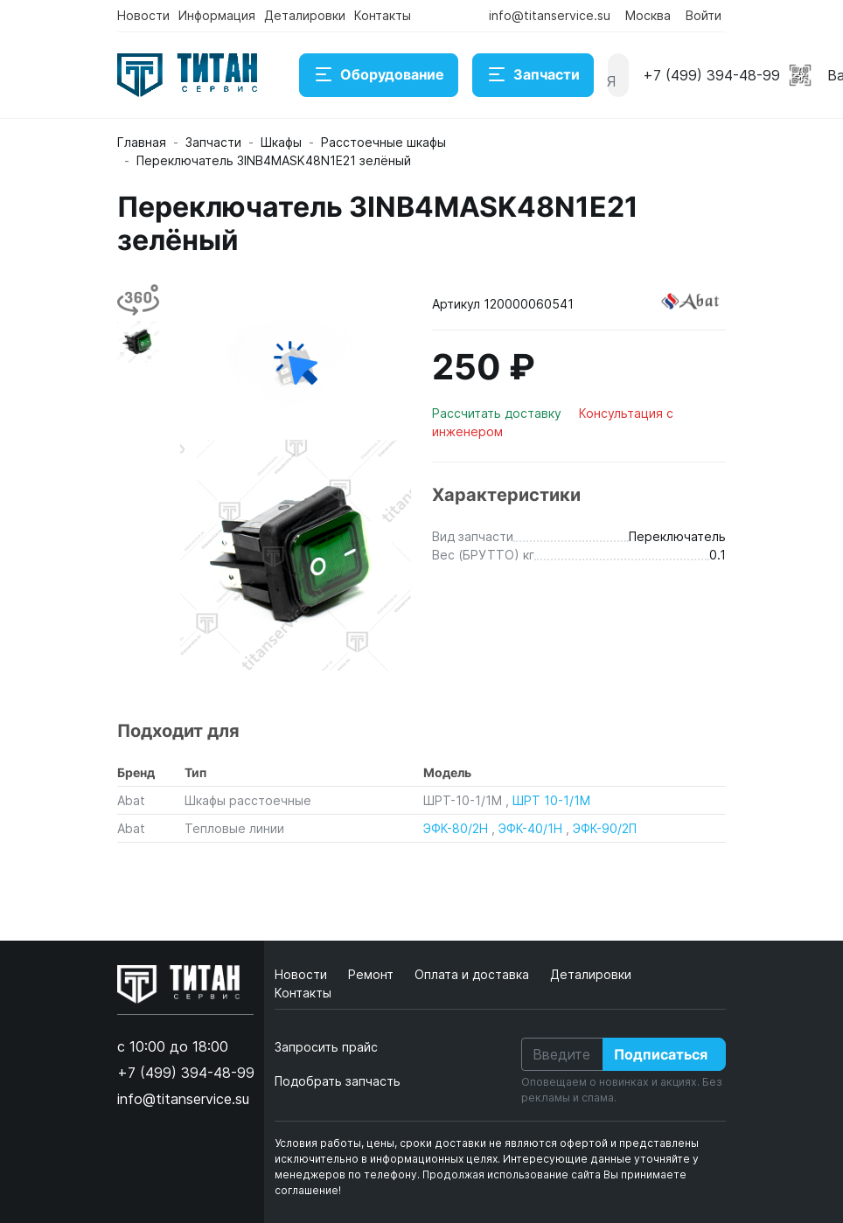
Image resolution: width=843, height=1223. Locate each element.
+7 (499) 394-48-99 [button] (711, 75)
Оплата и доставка (474, 974)
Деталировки (304, 15)
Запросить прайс (326, 1046)
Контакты (382, 15)
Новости (143, 15)
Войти (703, 15)
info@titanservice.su (549, 15)
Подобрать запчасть (338, 1081)
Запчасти (533, 75)
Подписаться (660, 1054)
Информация (216, 15)
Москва (648, 15)
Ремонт (372, 974)
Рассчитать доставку (498, 413)
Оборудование (378, 75)
